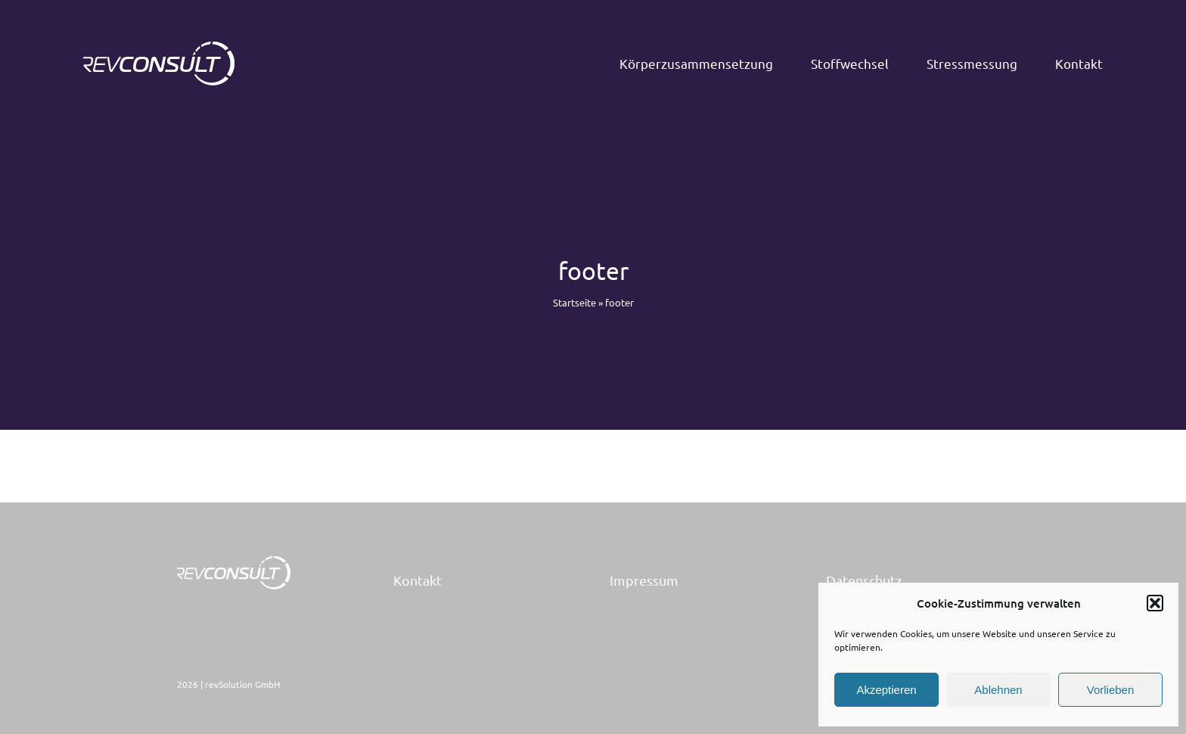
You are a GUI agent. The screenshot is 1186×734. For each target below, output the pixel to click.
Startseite (574, 302)
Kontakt (417, 580)
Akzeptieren (886, 689)
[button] (1155, 603)
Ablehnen (998, 689)
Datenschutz (864, 580)
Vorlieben (1111, 689)
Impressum (644, 580)
